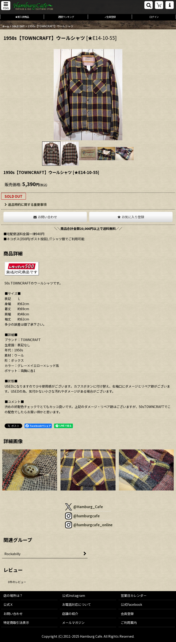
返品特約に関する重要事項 (26, 204)
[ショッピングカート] (159, 5)
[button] (5, 5)
